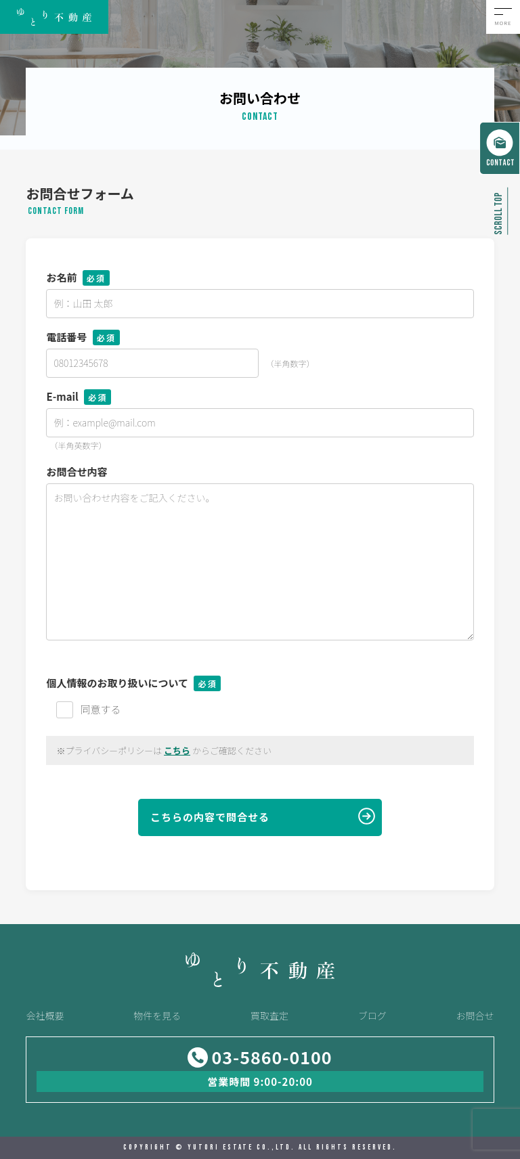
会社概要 (45, 1015)
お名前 (77, 277)
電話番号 (82, 337)
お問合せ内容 (76, 471)
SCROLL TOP (498, 213)
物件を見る (157, 1015)
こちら (177, 750)
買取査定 (269, 1015)
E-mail (78, 396)
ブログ (372, 1015)
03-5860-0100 (271, 1057)
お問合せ (475, 1015)
